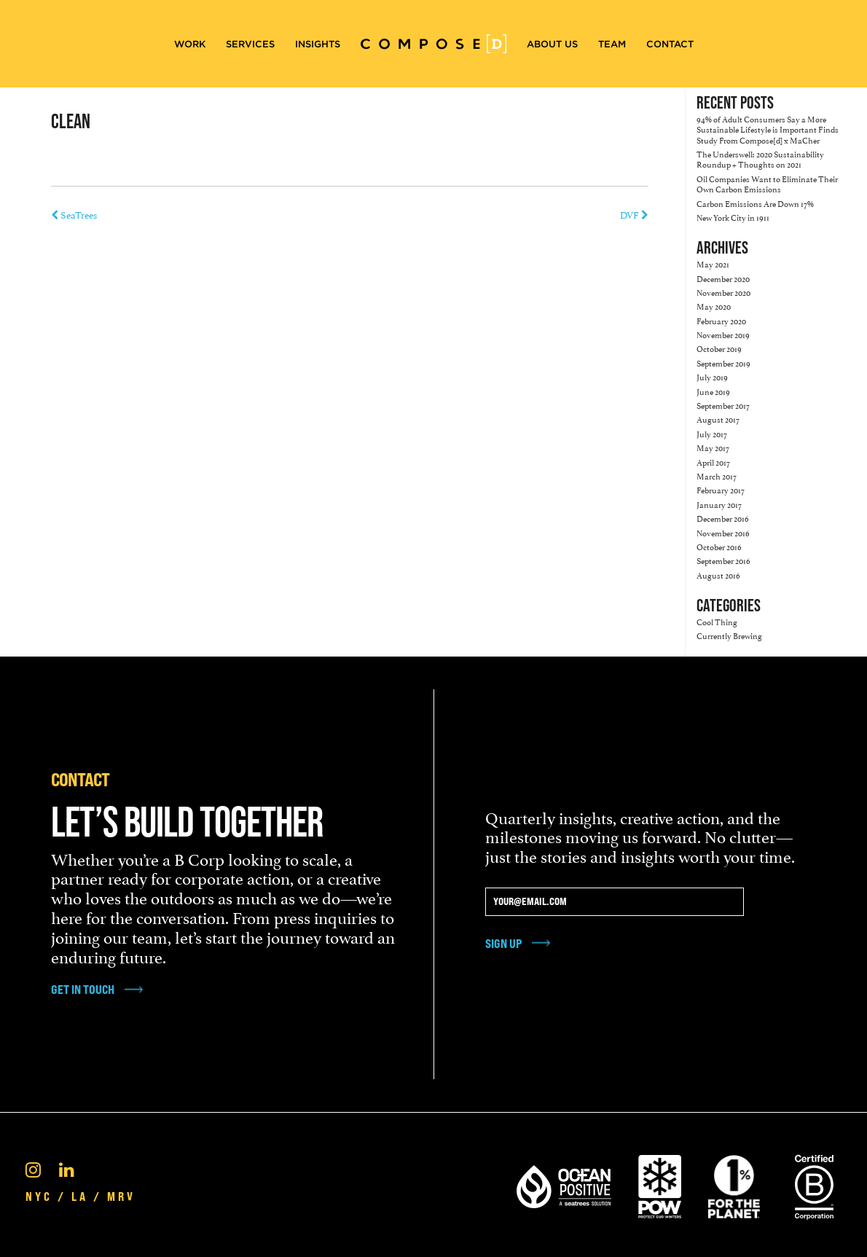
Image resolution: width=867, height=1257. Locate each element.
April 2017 (713, 461)
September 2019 (723, 362)
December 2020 (723, 278)
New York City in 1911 (733, 217)
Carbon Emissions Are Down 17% (755, 203)
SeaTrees (74, 214)
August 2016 (718, 574)
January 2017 (719, 504)
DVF (634, 214)
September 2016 (723, 560)
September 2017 (723, 405)
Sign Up (503, 943)
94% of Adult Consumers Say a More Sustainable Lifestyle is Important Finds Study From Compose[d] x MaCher (768, 129)
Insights (317, 44)
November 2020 (723, 292)
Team (612, 44)
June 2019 (713, 391)
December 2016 (723, 518)
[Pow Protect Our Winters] (659, 1184)
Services (250, 44)
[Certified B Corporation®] (814, 1184)
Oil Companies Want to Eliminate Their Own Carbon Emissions (767, 183)
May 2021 (713, 263)
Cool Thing (717, 621)
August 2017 (718, 418)
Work (189, 44)
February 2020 (721, 320)
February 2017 (721, 489)
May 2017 (713, 447)
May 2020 (714, 305)
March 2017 (717, 475)
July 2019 (712, 376)
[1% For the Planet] (734, 1184)
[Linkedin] (66, 1168)
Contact (670, 44)
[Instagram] (33, 1168)
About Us (552, 44)
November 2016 (723, 532)
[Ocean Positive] (564, 1184)
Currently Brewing (729, 635)
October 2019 (719, 348)
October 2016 (719, 546)
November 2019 (723, 334)
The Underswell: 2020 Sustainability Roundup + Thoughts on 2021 (760, 158)
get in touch (82, 989)
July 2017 (712, 433)
